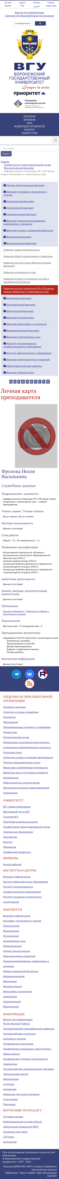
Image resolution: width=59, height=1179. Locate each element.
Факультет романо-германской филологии (28, 230)
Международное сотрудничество (21, 782)
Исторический (11, 935)
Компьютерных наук (14, 941)
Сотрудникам (10, 1099)
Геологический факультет (18, 201)
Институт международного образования (27, 353)
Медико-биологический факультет (24, 185)
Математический (12, 946)
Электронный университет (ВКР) (21, 1126)
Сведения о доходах (14, 1038)
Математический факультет (19, 214)
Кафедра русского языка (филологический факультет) (27, 264)
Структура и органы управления (20, 712)
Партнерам (9, 1104)
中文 (22, 5)
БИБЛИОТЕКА (29, 129)
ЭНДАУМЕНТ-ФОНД (29, 132)
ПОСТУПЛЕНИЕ (29, 116)
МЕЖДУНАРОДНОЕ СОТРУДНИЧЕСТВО (29, 126)
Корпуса (7, 841)
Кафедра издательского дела (19, 272)
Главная (5, 161)
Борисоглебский (12, 864)
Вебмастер (11, 1172)
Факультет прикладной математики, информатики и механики (24, 222)
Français (51, 2)
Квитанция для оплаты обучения (21, 1094)
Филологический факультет (19, 167)
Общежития (9, 847)
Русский (7, 2)
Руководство (10, 732)
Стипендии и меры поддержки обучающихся (28, 757)
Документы (9, 717)
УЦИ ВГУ (52, 1175)
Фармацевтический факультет (21, 330)
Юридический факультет (18, 311)
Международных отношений (19, 956)
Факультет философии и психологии (25, 324)
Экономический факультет (19, 304)
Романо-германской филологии (20, 971)
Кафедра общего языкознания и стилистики (28, 256)
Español (8, 5)
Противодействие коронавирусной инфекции (28, 1028)
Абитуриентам (11, 1079)
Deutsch (36, 2)
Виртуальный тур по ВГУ (16, 811)
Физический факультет (17, 236)
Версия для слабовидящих (29, 12)
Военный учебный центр (18, 372)
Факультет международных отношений (26, 359)
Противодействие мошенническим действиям (28, 1069)
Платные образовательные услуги (21, 762)
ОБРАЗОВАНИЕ (29, 119)
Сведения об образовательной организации (29, 15)
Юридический (11, 1006)
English (22, 2)
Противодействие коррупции (19, 1033)
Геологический (11, 925)
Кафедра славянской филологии (21, 249)
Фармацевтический (14, 976)
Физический (10, 981)
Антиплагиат (10, 1141)
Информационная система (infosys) (22, 1121)
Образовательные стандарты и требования (27, 727)
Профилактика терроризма (18, 1043)
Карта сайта (51, 5)
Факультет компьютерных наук (21, 337)
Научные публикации (13, 611)
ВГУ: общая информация (17, 806)
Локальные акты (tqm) (15, 1131)
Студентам (8, 1084)
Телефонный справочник (17, 852)
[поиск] (23, 23)
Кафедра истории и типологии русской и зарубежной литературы (26, 280)
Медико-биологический (16, 951)
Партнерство (10, 836)
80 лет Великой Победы (16, 1023)
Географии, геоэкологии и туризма (22, 920)
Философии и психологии (17, 991)
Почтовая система (13, 1116)
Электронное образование (18, 831)
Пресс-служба (27, 1172)
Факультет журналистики (18, 317)
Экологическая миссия (15, 1074)
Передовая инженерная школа (20, 821)
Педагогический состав (16, 737)
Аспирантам (9, 1089)
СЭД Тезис (8, 1136)
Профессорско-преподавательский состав (27, 164)
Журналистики (11, 930)
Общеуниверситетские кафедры (22, 366)
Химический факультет (17, 298)
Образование (10, 722)
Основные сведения (14, 707)
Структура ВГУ (10, 816)
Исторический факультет (18, 207)
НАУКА (29, 123)
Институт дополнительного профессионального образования (22, 345)
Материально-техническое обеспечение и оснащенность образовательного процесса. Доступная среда (27, 747)
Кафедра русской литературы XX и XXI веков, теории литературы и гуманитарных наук (28, 290)
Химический (10, 996)
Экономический (12, 1001)
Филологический (12, 986)
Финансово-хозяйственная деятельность (25, 767)
